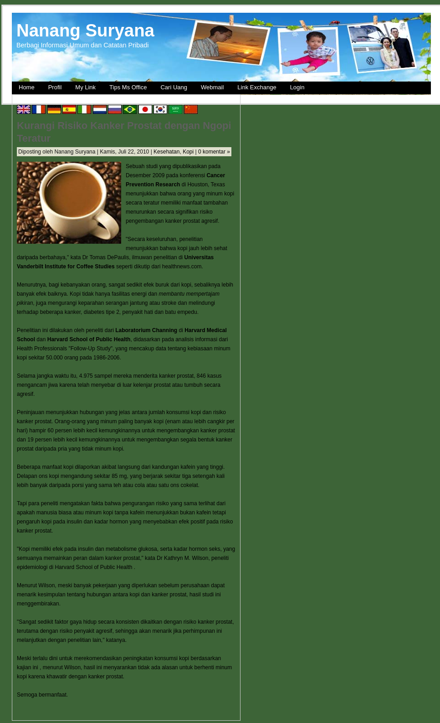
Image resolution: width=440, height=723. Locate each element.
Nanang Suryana (85, 30)
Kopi (188, 152)
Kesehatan (166, 152)
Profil (55, 87)
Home (27, 87)
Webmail (212, 87)
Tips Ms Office (128, 87)
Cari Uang (173, 87)
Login (297, 87)
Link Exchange (256, 87)
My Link (85, 87)
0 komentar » (214, 152)
